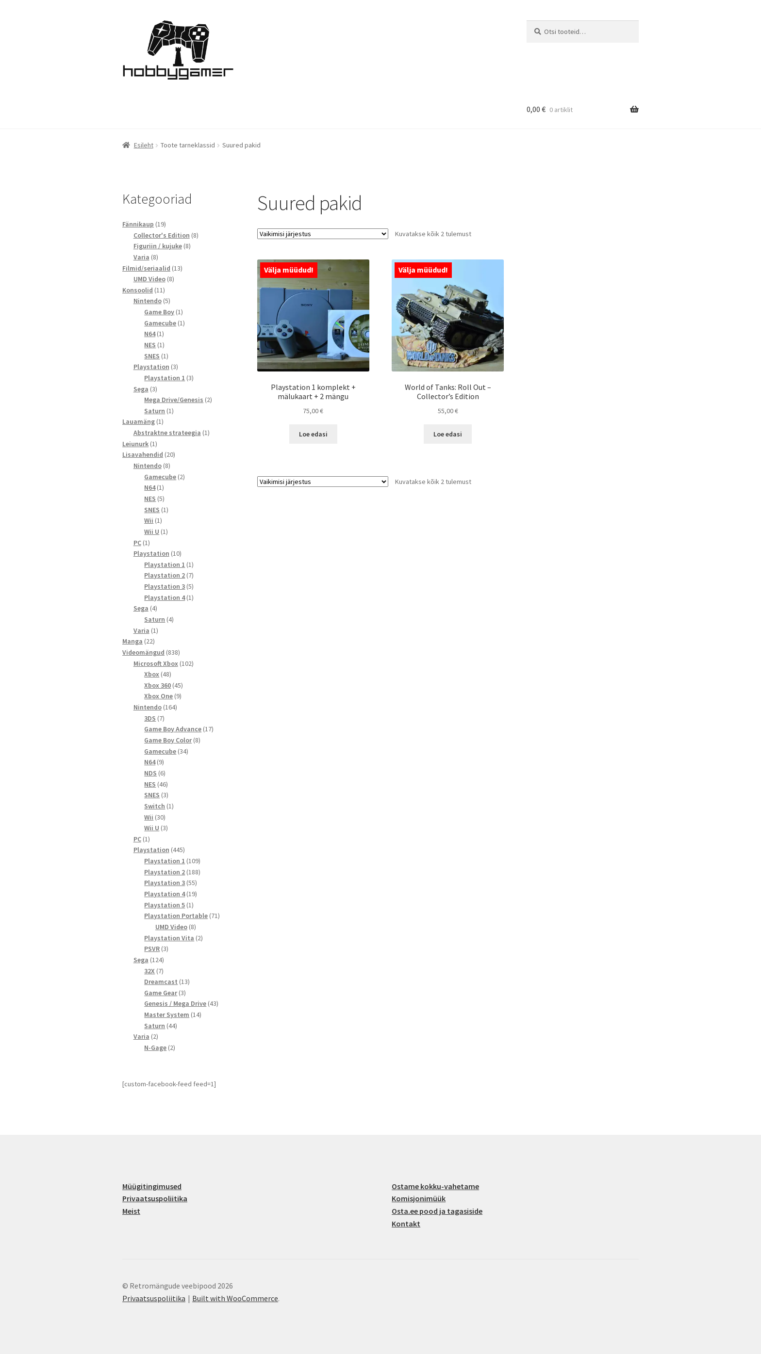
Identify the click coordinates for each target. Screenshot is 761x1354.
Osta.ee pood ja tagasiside (437, 1211)
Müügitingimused (152, 1186)
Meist (131, 1211)
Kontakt (406, 1223)
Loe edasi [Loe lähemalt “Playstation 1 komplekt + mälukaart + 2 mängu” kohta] (313, 434)
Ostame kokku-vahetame (435, 1186)
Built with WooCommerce (235, 1298)
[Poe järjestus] (322, 233)
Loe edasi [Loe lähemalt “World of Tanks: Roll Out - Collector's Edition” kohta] (447, 434)
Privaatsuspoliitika (154, 1198)
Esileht (143, 145)
